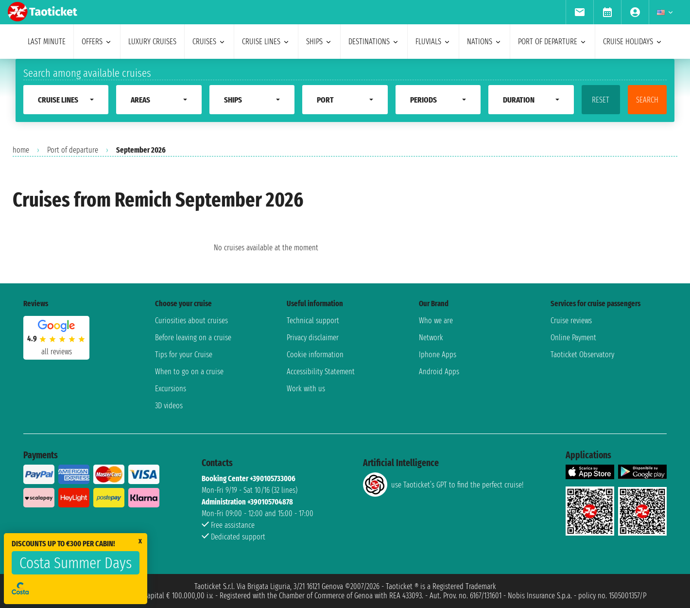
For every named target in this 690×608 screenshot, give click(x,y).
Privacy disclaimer (313, 337)
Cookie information (315, 354)
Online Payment (573, 337)
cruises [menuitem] (209, 41)
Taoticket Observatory (582, 354)
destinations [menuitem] (373, 41)
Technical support (313, 320)
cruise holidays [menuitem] (633, 41)
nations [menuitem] (484, 41)
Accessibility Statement (321, 371)
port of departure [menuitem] (552, 41)
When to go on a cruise (189, 371)
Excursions (170, 388)
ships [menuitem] (319, 41)
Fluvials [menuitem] (433, 41)
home (21, 150)
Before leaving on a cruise (193, 337)
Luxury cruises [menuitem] (152, 41)
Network (431, 337)
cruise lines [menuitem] (266, 41)
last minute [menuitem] (47, 41)
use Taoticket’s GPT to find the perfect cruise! (443, 484)
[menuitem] (579, 12)
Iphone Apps (437, 354)
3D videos (169, 405)
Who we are (436, 320)
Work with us (306, 388)
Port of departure (72, 150)
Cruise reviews (571, 320)
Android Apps (439, 371)
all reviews (56, 351)
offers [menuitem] (97, 41)
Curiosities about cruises (191, 320)
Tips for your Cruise (183, 354)
